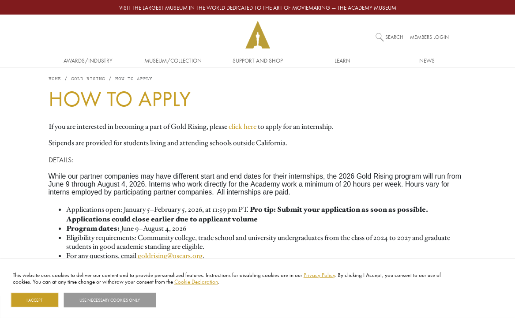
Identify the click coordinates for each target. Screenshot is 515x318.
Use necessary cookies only (109, 300)
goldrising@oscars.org (170, 256)
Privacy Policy (319, 274)
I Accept (34, 300)
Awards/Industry (88, 60)
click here (242, 126)
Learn (342, 60)
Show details (178, 300)
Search (394, 37)
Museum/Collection (173, 60)
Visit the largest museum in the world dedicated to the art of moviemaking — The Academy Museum (257, 7)
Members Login (429, 37)
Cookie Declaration (196, 281)
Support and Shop (258, 60)
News (427, 60)
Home (55, 79)
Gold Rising (88, 79)
